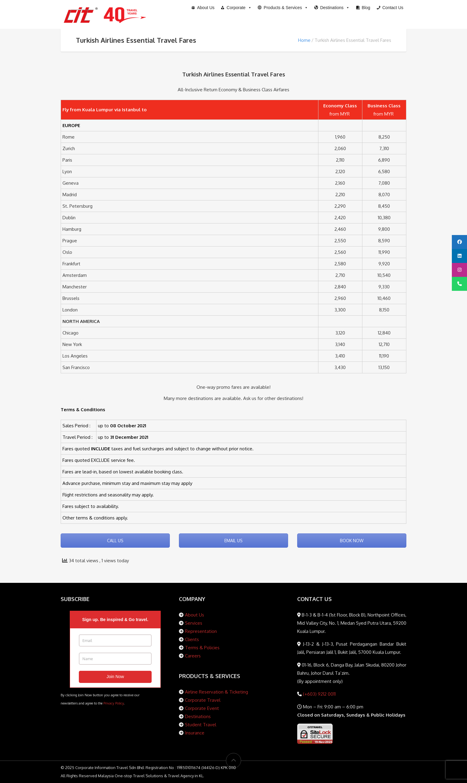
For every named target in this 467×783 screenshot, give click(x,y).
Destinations (198, 716)
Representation (201, 631)
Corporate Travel (202, 700)
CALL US (115, 540)
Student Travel (200, 725)
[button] (283, 7)
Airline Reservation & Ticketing (216, 692)
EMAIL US (233, 540)
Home (304, 40)
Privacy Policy (113, 703)
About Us (194, 615)
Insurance (194, 733)
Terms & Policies (202, 647)
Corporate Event (202, 708)
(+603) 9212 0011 (319, 694)
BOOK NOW (352, 540)
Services (193, 623)
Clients (192, 639)
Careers (193, 656)
